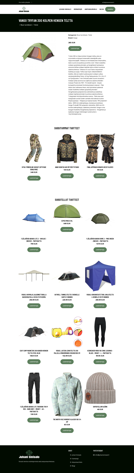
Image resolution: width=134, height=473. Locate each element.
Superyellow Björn (100, 407)
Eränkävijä (78, 9)
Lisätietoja (75, 48)
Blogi (102, 9)
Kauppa (110, 9)
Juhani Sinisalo (65, 9)
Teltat (36, 25)
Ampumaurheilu (91, 9)
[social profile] (32, 2)
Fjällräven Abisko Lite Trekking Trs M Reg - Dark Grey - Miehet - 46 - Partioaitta (34, 409)
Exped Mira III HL (67, 221)
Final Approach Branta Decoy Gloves (100, 167)
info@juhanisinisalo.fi (108, 2)
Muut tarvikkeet (26, 25)
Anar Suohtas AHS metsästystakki (67, 167)
